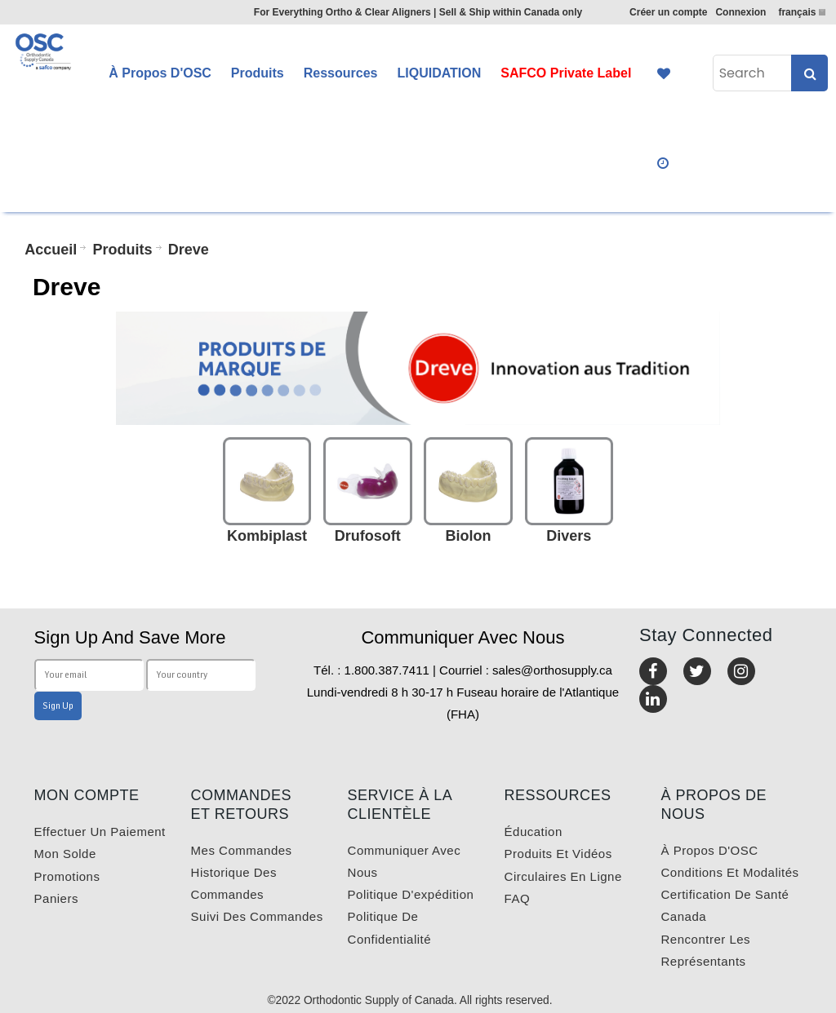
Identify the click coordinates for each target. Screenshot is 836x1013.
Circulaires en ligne (563, 876)
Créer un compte (668, 12)
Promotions (67, 876)
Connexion (740, 12)
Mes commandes (241, 850)
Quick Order (663, 163)
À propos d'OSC (709, 850)
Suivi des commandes (257, 916)
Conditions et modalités (730, 872)
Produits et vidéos (558, 853)
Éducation (534, 831)
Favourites (663, 73)
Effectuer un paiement (100, 831)
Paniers (56, 898)
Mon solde (65, 853)
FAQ (518, 898)
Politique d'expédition (411, 894)
